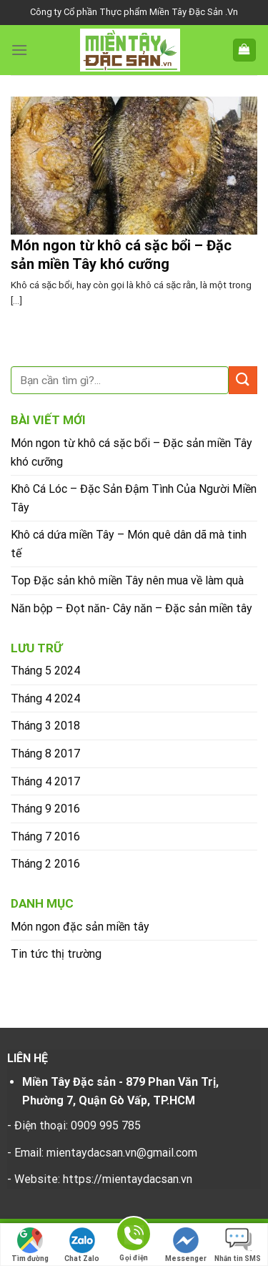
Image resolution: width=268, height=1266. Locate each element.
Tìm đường (30, 1244)
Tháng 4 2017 (45, 781)
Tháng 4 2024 (45, 698)
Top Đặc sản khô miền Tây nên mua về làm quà (127, 580)
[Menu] (19, 49)
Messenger (186, 1244)
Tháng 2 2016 (45, 863)
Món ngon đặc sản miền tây (80, 926)
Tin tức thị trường (56, 954)
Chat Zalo (81, 1244)
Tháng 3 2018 (45, 725)
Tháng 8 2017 (45, 753)
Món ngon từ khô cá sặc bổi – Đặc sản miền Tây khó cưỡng (131, 452)
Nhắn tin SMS (237, 1244)
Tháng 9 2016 (45, 808)
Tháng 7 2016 (45, 836)
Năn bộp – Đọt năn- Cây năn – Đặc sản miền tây (131, 608)
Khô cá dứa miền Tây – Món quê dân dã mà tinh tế (129, 544)
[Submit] (243, 380)
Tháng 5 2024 (45, 670)
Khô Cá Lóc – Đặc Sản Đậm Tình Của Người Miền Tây (134, 498)
